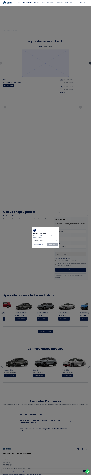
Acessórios (50, 3)
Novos (19, 3)
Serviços (36, 3)
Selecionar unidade (52, 244)
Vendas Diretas (27, 3)
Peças (43, 3)
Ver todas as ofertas (38, 244)
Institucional (69, 3)
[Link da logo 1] (8, 2)
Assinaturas (59, 3)
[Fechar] (58, 229)
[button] (87, 471)
